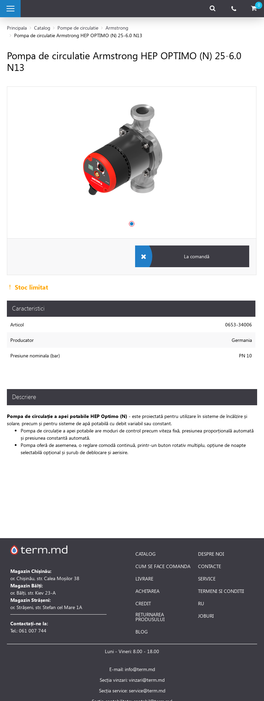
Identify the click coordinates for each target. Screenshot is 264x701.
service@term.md (147, 690)
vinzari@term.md (147, 680)
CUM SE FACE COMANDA (162, 566)
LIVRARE (144, 578)
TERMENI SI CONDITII (221, 591)
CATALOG (145, 554)
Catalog (42, 27)
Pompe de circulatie (77, 27)
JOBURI (206, 616)
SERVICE (207, 578)
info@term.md (140, 669)
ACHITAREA (147, 591)
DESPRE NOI (211, 554)
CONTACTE (209, 566)
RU (201, 603)
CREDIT (143, 603)
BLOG (141, 631)
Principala (17, 27)
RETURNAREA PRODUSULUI (150, 617)
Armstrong (117, 27)
